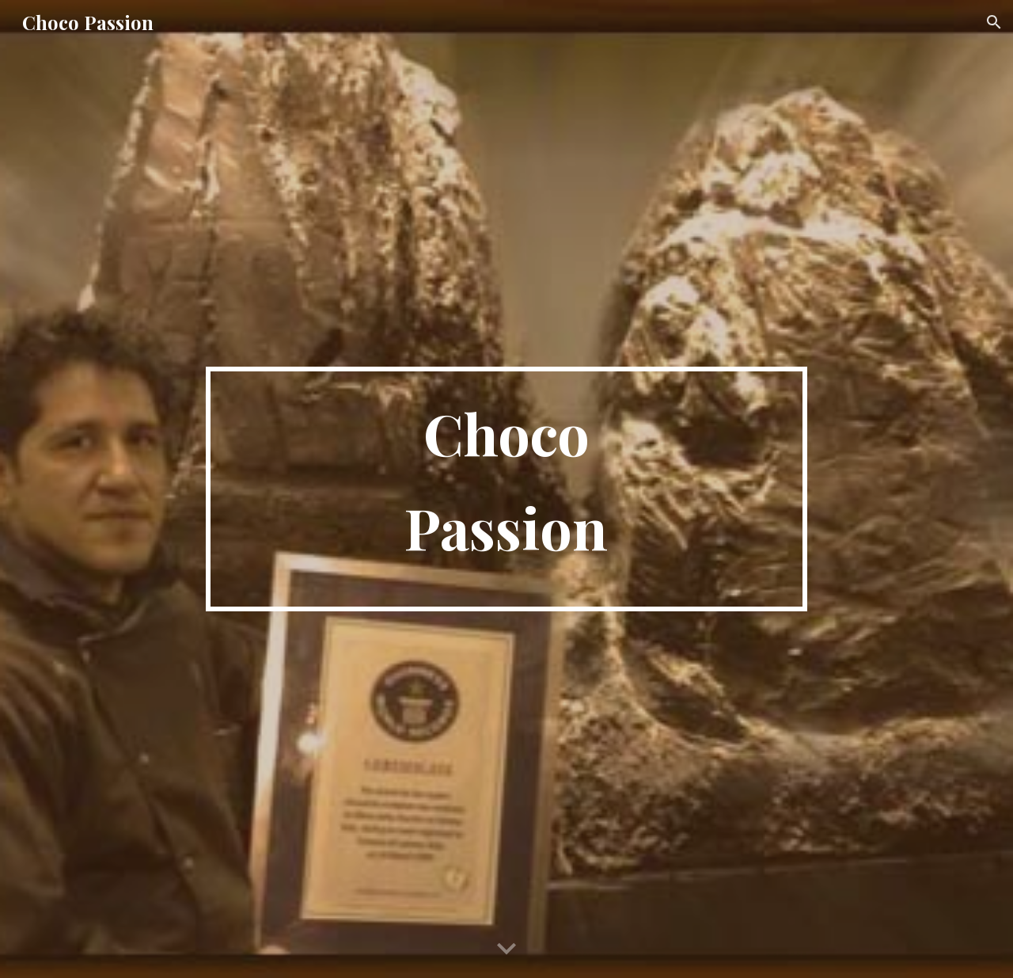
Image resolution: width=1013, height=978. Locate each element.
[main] (506, 489)
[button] (994, 22)
